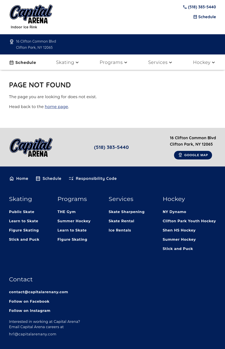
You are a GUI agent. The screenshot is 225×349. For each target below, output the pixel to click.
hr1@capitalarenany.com (32, 334)
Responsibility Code (93, 178)
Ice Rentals (120, 230)
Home (18, 178)
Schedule (204, 17)
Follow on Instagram (30, 310)
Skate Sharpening (127, 212)
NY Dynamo (174, 212)
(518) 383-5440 (199, 7)
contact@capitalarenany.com (38, 292)
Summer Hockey (74, 221)
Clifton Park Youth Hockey (189, 221)
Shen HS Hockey (179, 230)
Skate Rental (121, 221)
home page (56, 106)
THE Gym (66, 212)
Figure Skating (24, 230)
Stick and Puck (24, 239)
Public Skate (21, 212)
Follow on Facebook (29, 301)
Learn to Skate (23, 221)
